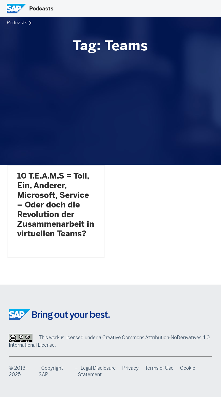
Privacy (130, 368)
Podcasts (41, 9)
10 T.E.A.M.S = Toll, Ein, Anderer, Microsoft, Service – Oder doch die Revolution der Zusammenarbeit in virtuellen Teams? (55, 205)
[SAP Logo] (16, 8)
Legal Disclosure (98, 368)
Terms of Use (159, 368)
